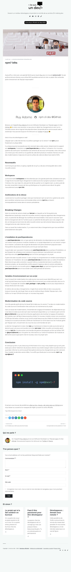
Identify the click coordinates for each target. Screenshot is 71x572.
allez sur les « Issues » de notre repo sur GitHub (44, 405)
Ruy (41, 75)
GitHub (7, 127)
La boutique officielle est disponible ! (35, 22)
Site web (8, 482)
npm (31, 59)
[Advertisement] (35, 69)
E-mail (7, 476)
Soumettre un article (48, 548)
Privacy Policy (57, 548)
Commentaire (10, 458)
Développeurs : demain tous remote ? (56, 512)
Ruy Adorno (23, 125)
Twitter (40, 131)
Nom (7, 470)
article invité (57, 75)
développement (20, 59)
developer (14, 59)
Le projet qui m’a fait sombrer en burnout (12, 512)
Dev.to (46, 131)
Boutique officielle (24, 548)
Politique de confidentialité (36, 548)
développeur (26, 59)
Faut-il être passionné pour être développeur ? (35, 513)
